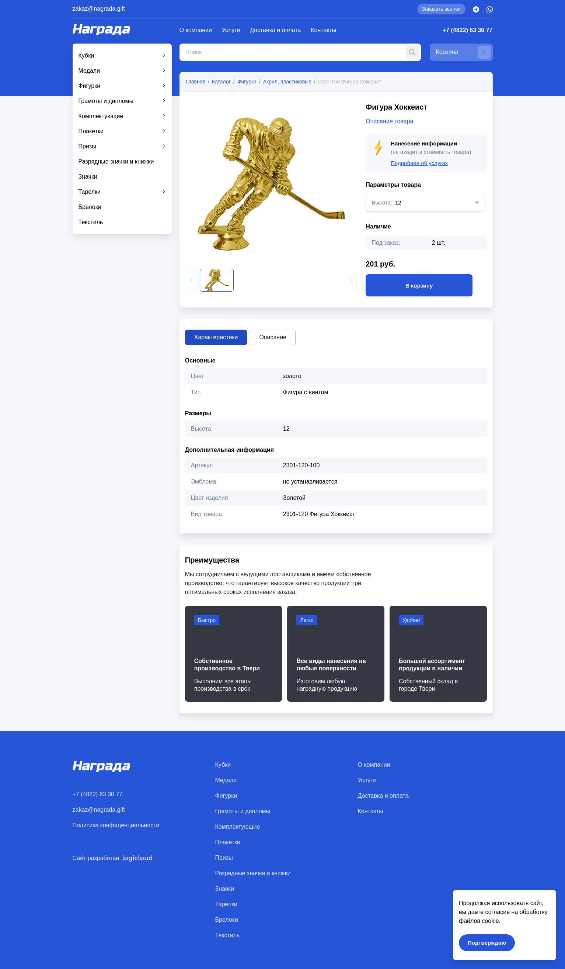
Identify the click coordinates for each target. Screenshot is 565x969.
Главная (195, 82)
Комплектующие (101, 116)
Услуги (231, 30)
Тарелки (90, 192)
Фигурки (90, 86)
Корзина (463, 52)
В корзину (419, 285)
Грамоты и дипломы (106, 101)
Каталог (221, 82)
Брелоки (90, 207)
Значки (88, 176)
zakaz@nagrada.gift (99, 9)
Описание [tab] (272, 337)
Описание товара (389, 121)
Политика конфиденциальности (116, 825)
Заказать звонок (441, 9)
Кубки (86, 55)
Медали (89, 71)
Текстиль (91, 222)
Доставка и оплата (275, 30)
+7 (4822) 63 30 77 (468, 30)
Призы (87, 146)
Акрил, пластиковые (287, 82)
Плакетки (91, 131)
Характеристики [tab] (216, 337)
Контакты (323, 30)
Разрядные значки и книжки (116, 161)
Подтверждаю (487, 942)
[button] (191, 280)
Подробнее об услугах (419, 163)
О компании (195, 30)
